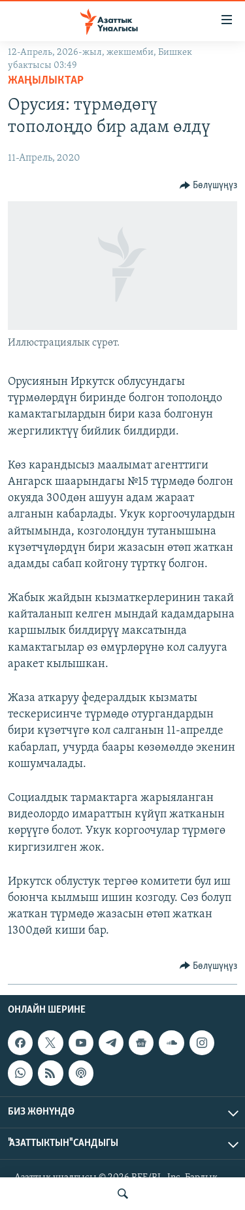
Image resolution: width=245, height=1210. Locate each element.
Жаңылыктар (46, 80)
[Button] (209, 185)
